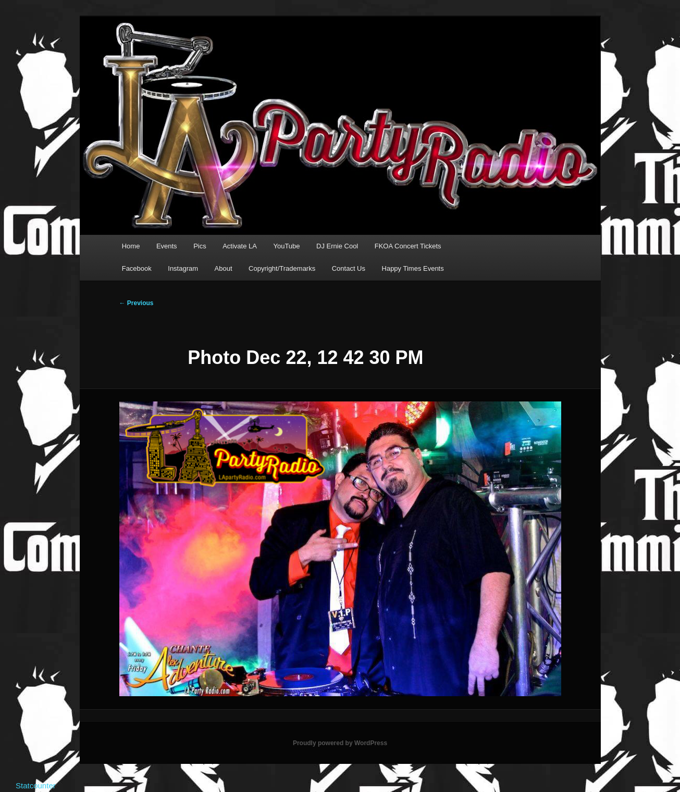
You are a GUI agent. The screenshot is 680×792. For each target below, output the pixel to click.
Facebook (137, 268)
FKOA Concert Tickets (408, 246)
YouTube (286, 246)
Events (166, 246)
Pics (199, 246)
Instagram (183, 268)
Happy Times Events (413, 268)
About (223, 268)
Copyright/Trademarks (282, 268)
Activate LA (239, 246)
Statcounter (36, 785)
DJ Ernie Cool (337, 246)
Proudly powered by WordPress (340, 743)
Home (131, 246)
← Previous (136, 303)
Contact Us (348, 268)
